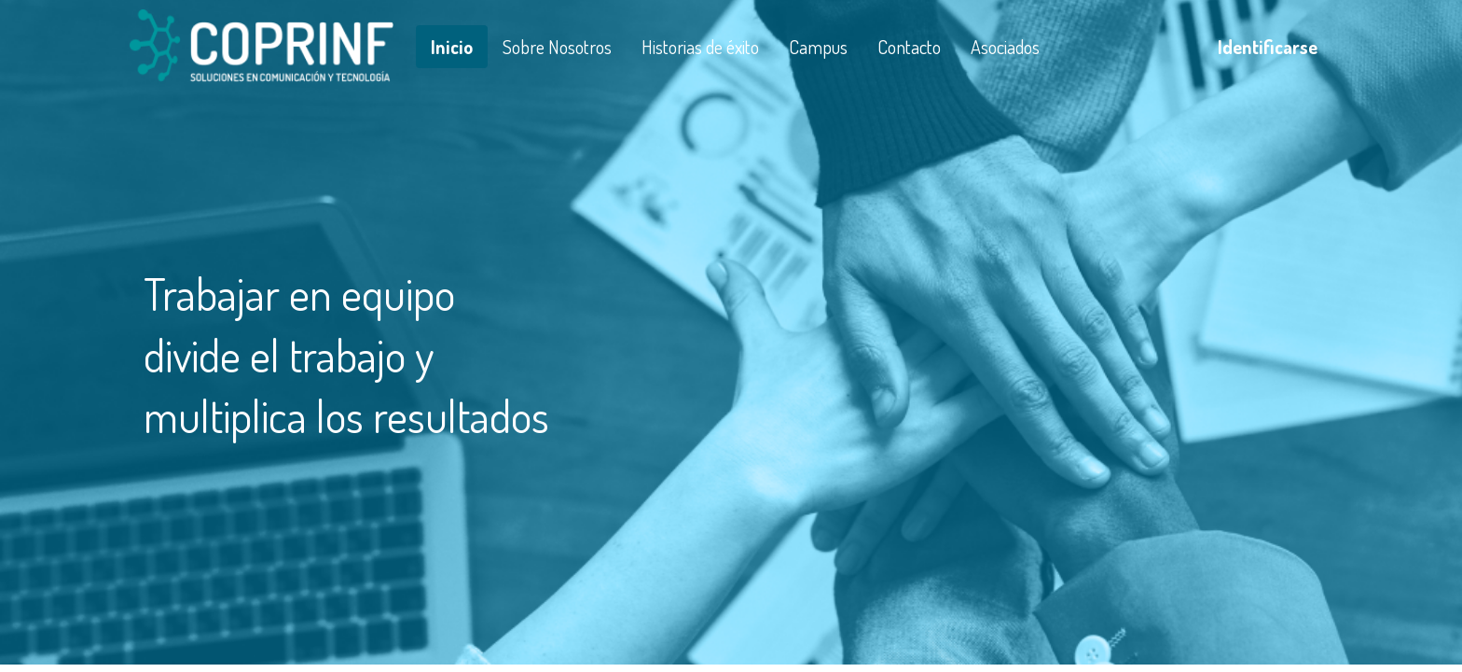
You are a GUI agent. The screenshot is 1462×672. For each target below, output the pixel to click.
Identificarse (1267, 47)
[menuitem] (452, 46)
